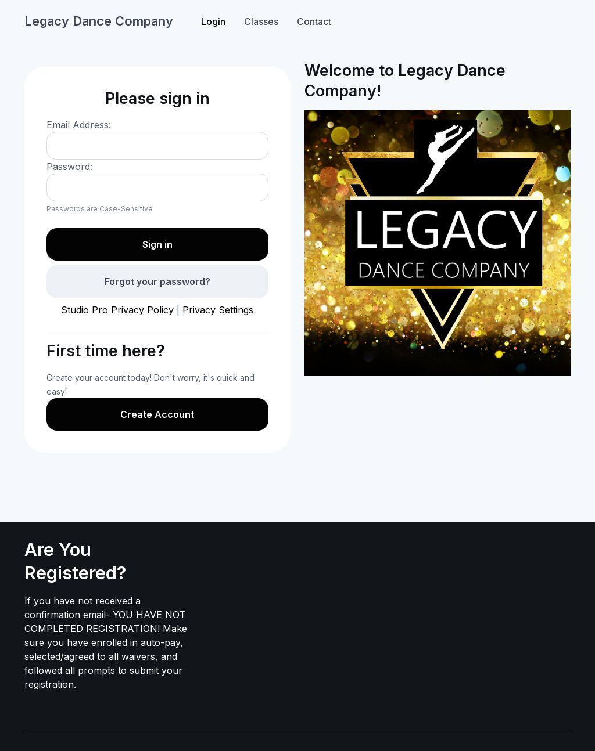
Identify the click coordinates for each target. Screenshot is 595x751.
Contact (314, 21)
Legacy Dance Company (98, 20)
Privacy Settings (217, 310)
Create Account (157, 414)
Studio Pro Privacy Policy (117, 310)
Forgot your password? (157, 281)
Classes (261, 21)
